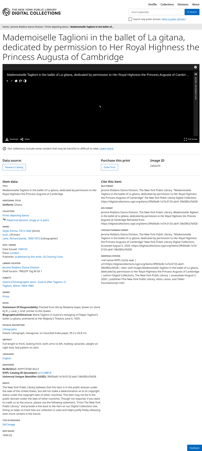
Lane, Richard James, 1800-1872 (21, 238)
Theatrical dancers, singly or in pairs (27, 220)
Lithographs (10, 329)
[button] (195, 74)
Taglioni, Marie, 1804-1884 (18, 285)
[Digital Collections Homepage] (31, 12)
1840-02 (22, 249)
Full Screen (190, 139)
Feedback (194, 447)
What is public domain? (174, 19)
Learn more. (107, 148)
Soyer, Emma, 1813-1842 (17, 231)
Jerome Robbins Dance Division (21, 267)
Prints (6, 296)
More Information (196, 78)
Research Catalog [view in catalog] (14, 167)
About (195, 4)
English (7, 358)
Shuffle (152, 4)
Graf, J (6, 234)
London (14, 253)
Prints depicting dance (16, 215)
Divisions (183, 4)
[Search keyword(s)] (157, 12)
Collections (167, 4)
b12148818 (44, 373)
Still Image (9, 424)
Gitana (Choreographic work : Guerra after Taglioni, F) (34, 282)
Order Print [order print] (109, 167)
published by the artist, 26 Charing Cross (39, 256)
